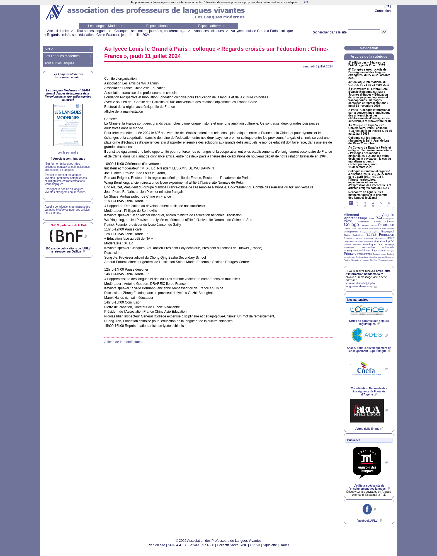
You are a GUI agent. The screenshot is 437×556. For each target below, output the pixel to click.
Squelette (270, 545)
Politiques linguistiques (372, 250)
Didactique (386, 225)
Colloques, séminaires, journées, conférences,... (150, 31)
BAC (379, 217)
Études (347, 235)
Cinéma (389, 221)
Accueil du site (58, 31)
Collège (351, 224)
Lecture (353, 241)
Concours (365, 225)
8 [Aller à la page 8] (365, 206)
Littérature (379, 241)
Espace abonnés (158, 26)
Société (347, 260)
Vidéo (390, 260)
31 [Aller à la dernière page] (388, 206)
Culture (373, 225)
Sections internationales (366, 257)
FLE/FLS (370, 234)
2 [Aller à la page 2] (357, 203)
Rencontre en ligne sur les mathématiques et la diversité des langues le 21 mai (367, 195)
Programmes (364, 253)
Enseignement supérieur (369, 232)
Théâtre (374, 260)
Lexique (360, 241)
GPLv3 (255, 545)
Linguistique (368, 241)
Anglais (388, 215)
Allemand (351, 215)
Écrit (384, 228)
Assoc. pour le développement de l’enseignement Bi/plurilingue (369, 349)
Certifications (363, 222)
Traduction (383, 260)
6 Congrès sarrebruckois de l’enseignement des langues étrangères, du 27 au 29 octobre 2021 (369, 73)
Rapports (376, 254)
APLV (49, 49)
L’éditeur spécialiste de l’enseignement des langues (366, 487)
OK (306, 2)
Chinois (377, 222)
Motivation (357, 245)
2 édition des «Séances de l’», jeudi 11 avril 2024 (366, 64)
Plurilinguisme (351, 250)
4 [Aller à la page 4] (373, 203)
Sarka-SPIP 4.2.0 (201, 545)
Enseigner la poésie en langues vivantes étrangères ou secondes (65, 191)
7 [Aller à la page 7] (357, 206)
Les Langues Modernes (105, 26)
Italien (390, 238)
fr (387, 5)
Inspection (368, 238)
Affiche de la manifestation (124, 342)
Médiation (347, 245)
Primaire (350, 254)
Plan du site (156, 545)
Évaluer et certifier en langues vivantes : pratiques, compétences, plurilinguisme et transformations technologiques (66, 179)
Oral (380, 244)
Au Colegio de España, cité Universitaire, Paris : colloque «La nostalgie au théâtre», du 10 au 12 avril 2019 (370, 129)
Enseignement (351, 231)
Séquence (389, 257)
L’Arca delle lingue (367, 428)
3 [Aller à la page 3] (365, 203)
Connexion (383, 11)
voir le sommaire (68, 152)
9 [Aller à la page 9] (373, 206)
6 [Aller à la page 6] (389, 203)
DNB (354, 228)
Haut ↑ (285, 545)
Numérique (369, 244)
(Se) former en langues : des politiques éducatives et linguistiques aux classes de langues (67, 166)
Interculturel (380, 238)
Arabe (371, 219)
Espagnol (387, 231)
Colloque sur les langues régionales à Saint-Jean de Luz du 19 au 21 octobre (368, 141)
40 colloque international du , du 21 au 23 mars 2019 (368, 83)
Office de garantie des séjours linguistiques (369, 322)
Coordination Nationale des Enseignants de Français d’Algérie (369, 391)
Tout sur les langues (91, 31)
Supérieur (356, 260)
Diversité (347, 228)
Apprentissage (355, 218)
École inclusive (375, 228)
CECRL (348, 221)
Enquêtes (390, 228)
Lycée (390, 241)
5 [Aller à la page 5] (381, 203)
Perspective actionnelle (377, 247)
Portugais (390, 251)
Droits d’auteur (362, 228)
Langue (346, 241)
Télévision (365, 260)
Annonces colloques (209, 31)
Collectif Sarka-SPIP (232, 545)
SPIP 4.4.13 (177, 545)
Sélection (381, 257)
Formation (386, 235)
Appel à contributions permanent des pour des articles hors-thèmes (67, 209)
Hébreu (358, 238)
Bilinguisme (389, 219)
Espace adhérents (211, 26)
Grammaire (349, 238)
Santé (383, 254)
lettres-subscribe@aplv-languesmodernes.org (360, 285)
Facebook (366, 520)
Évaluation (358, 235)
